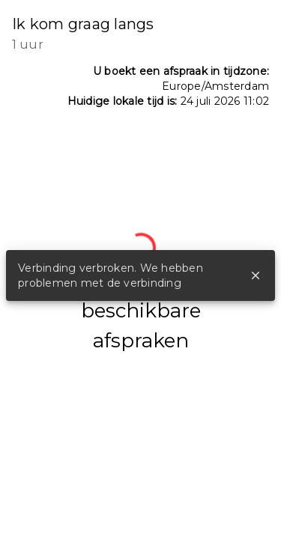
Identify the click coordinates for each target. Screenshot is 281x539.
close (255, 275)
